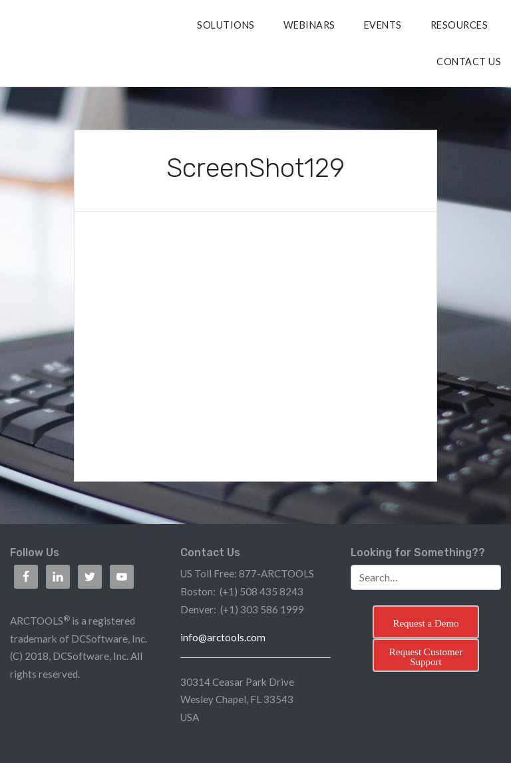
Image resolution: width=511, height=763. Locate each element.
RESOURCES (459, 25)
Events (383, 25)
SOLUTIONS (226, 25)
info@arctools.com (222, 637)
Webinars (309, 25)
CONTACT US (468, 61)
